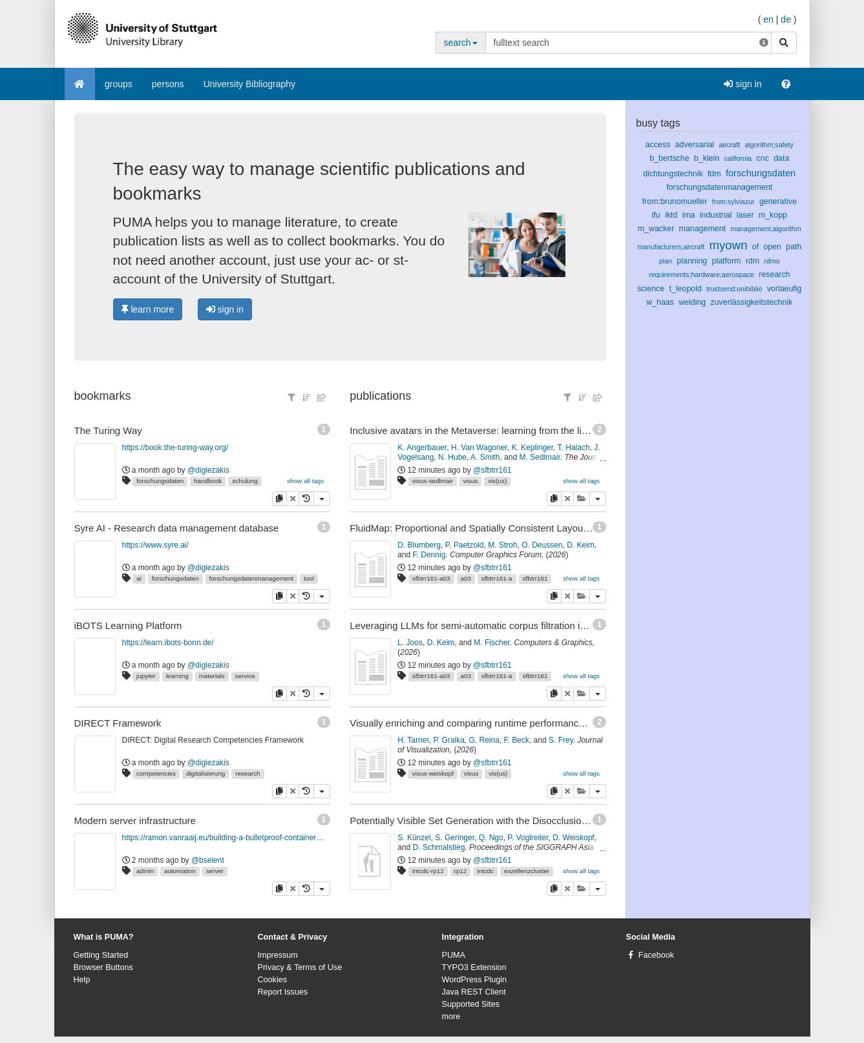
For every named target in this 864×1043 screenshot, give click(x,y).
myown (729, 245)
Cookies (273, 979)
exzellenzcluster (526, 870)
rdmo (771, 261)
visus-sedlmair (432, 480)
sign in (742, 84)
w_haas (660, 302)
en (768, 19)
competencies (156, 773)
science (650, 288)
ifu (656, 215)
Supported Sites (471, 1004)
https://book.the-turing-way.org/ (175, 447)
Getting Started (101, 955)
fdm (714, 173)
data (781, 158)
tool (309, 578)
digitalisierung (205, 773)
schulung (245, 480)
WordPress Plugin (474, 979)
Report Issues (283, 992)
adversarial (694, 144)
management (702, 228)
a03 (465, 578)
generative (778, 201)
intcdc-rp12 (428, 870)
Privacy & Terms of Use (300, 967)
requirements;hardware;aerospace (701, 274)
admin (145, 870)
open (772, 246)
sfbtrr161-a (496, 578)
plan (665, 261)
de (786, 19)
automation (180, 870)
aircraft (729, 145)
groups (118, 84)
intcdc (485, 870)
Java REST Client (474, 992)
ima (688, 215)
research (247, 773)
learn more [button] (147, 309)
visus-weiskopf (433, 773)
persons (168, 84)
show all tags (305, 480)
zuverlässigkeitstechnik (752, 302)
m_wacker (656, 228)
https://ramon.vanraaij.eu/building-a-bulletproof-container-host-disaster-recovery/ (224, 837)
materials (212, 675)
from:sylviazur (733, 201)
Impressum (278, 955)
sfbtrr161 (534, 578)
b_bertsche (669, 158)
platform (726, 260)
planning (692, 260)
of (755, 246)
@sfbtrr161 (492, 470)
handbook (208, 480)
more (451, 1016)
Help (82, 979)
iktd (671, 215)
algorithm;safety (769, 145)
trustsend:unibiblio (734, 289)
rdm (752, 260)
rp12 (460, 870)
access (658, 144)
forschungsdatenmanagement (251, 578)
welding (692, 302)
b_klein (706, 158)
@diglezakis (208, 470)
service (245, 675)
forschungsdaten (160, 480)
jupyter (146, 675)
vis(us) (497, 480)
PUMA (453, 955)
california (738, 158)
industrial (716, 215)
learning (177, 675)
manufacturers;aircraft (670, 247)
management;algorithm (765, 228)
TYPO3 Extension (474, 967)
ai (139, 578)
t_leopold (685, 288)
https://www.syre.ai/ (155, 545)
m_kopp (773, 215)
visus (470, 480)
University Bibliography (249, 84)
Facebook (656, 955)
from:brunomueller (675, 201)
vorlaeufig (784, 288)
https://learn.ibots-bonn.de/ (168, 642)
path (793, 246)
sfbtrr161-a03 (431, 578)
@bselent (207, 860)
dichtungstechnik (672, 173)
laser (745, 215)
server (215, 870)
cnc (763, 158)
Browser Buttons (103, 967)
